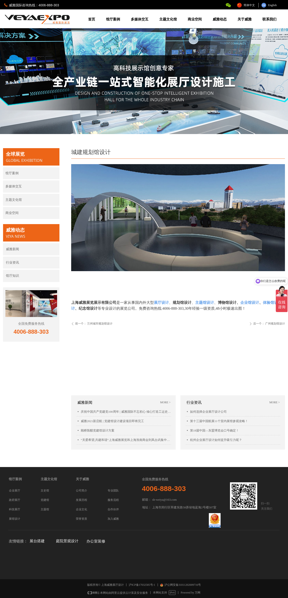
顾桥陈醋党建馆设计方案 (97, 430)
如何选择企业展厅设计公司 (208, 411)
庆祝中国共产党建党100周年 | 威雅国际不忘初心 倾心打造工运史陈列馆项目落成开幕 (126, 411)
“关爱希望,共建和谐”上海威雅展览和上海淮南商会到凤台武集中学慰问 (126, 440)
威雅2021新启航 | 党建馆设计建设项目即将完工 (112, 421)
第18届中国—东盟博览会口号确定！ (214, 430)
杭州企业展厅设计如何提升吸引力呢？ (216, 440)
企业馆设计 (249, 303)
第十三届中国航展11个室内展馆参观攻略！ (219, 421)
